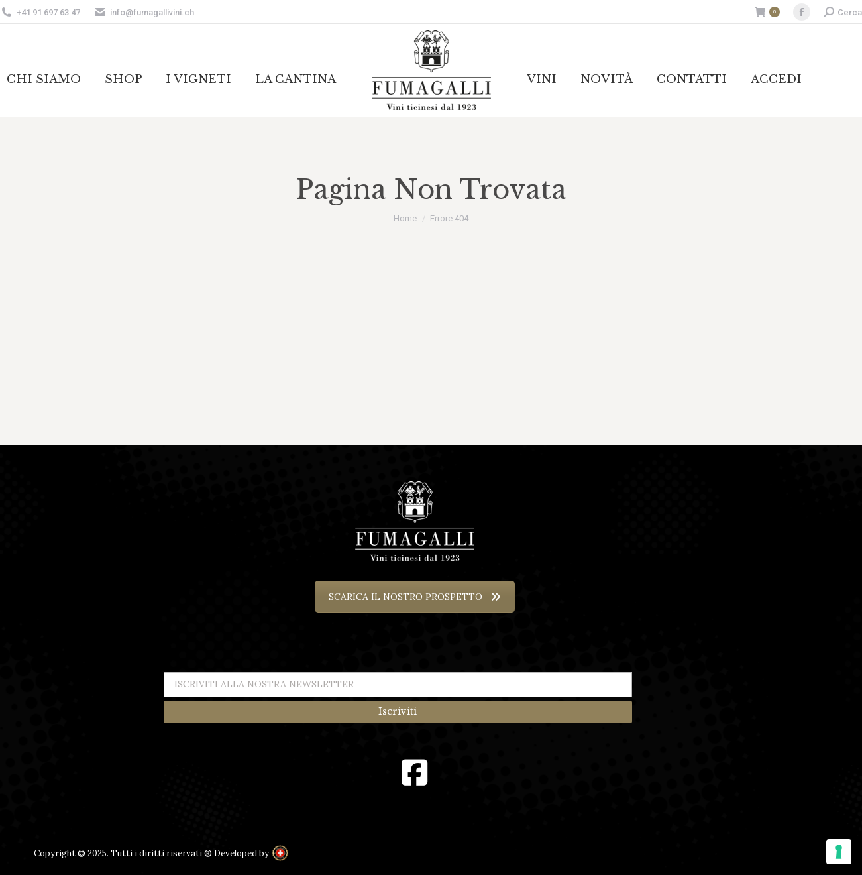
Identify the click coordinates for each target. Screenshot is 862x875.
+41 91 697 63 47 (48, 12)
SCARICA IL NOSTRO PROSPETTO (415, 597)
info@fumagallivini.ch (143, 12)
